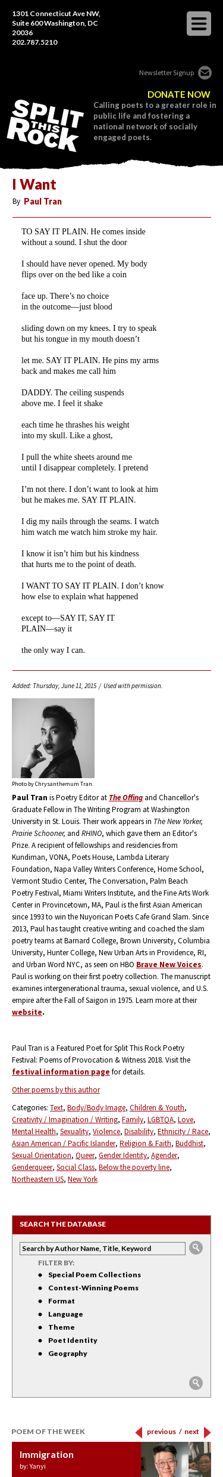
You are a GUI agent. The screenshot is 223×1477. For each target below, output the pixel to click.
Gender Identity (123, 1155)
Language (65, 1313)
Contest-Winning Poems (93, 1287)
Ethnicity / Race (183, 1131)
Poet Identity (73, 1340)
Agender (164, 1155)
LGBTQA (160, 1119)
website (27, 1012)
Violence (106, 1131)
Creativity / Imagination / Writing (65, 1119)
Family (132, 1119)
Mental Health (34, 1131)
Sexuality (74, 1131)
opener (199, 23)
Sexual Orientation (41, 1155)
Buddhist (189, 1143)
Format (61, 1300)
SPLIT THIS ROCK (45, 126)
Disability (138, 1131)
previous (164, 1431)
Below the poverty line (134, 1167)
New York (83, 1179)
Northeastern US (38, 1179)
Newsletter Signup (166, 72)
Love (185, 1119)
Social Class (75, 1167)
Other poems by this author (56, 1090)
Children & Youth (157, 1108)
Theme (61, 1327)
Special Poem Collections (94, 1274)
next (191, 1431)
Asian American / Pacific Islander (63, 1143)
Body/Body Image (96, 1108)
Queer (85, 1155)
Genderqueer (32, 1167)
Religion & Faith (145, 1143)
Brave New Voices (169, 964)
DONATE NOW (179, 94)
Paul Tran (43, 201)
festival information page (61, 1072)
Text (56, 1108)
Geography (67, 1353)
